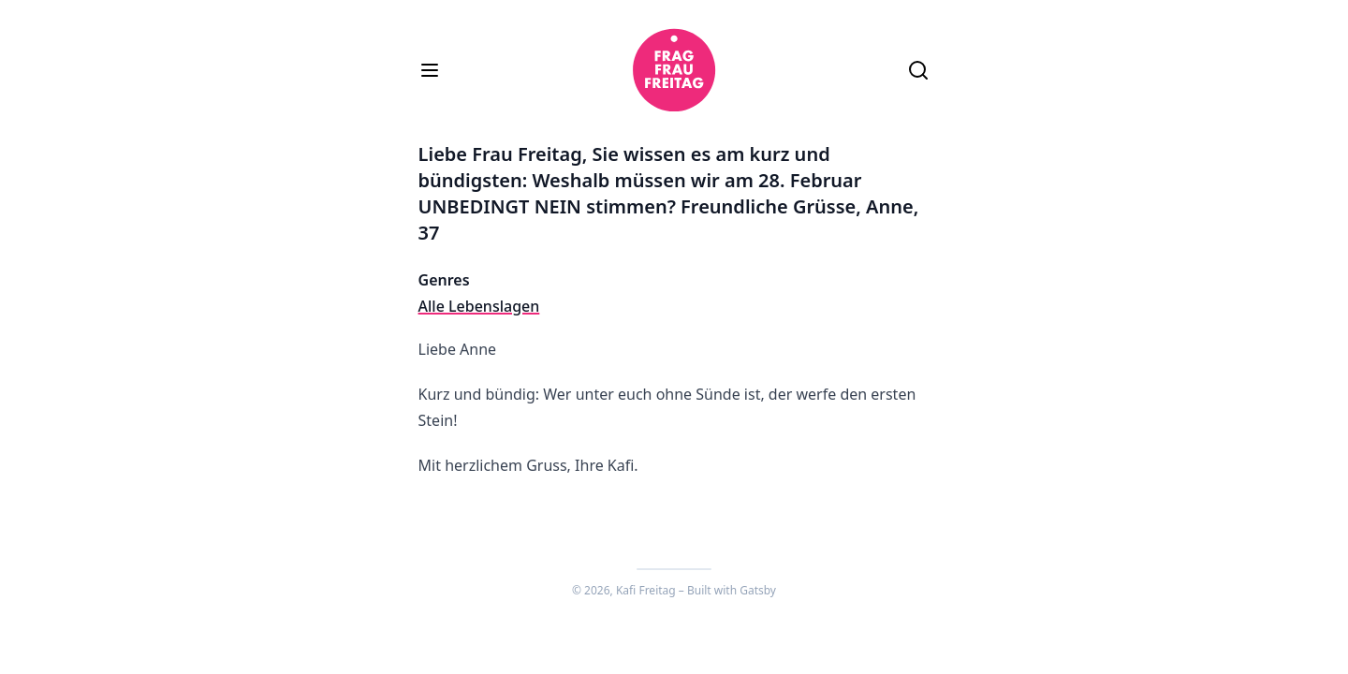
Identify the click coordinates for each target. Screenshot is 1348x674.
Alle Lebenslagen (479, 306)
